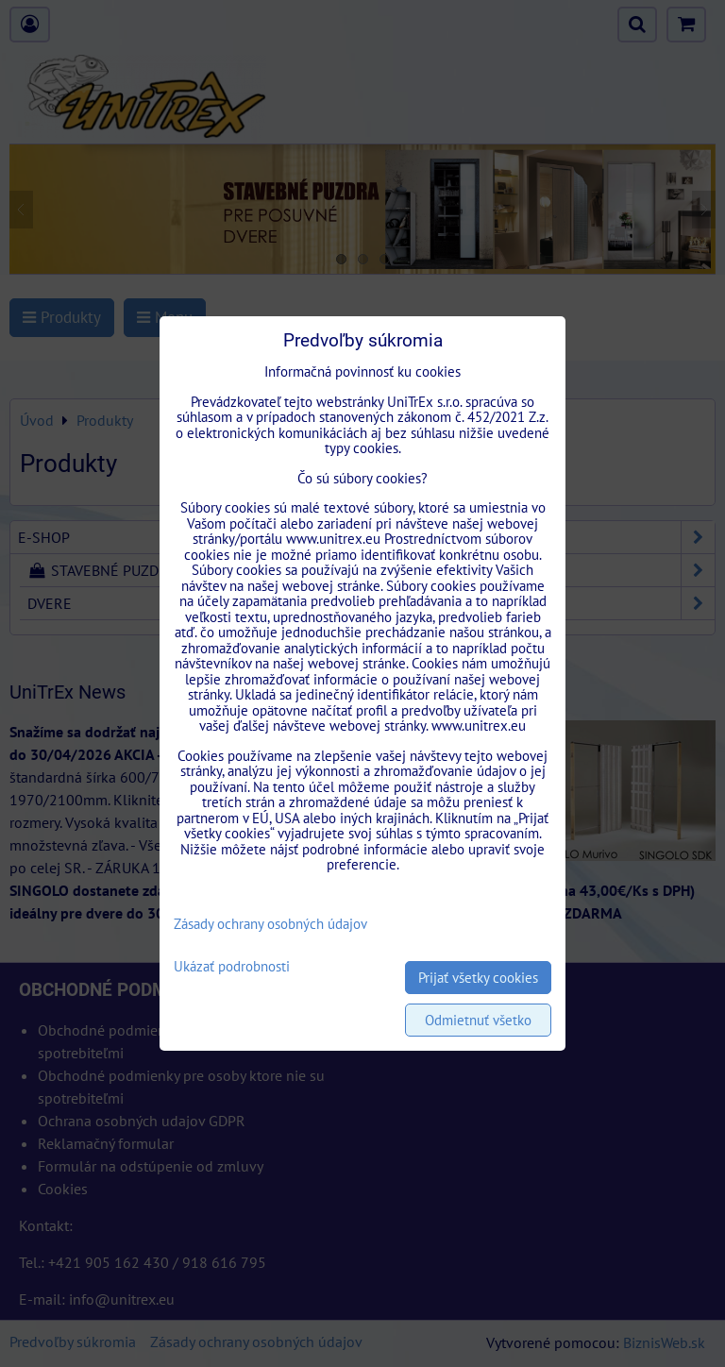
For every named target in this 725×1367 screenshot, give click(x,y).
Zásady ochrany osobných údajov (270, 924)
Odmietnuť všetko (478, 1020)
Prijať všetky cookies (478, 978)
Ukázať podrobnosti (232, 967)
